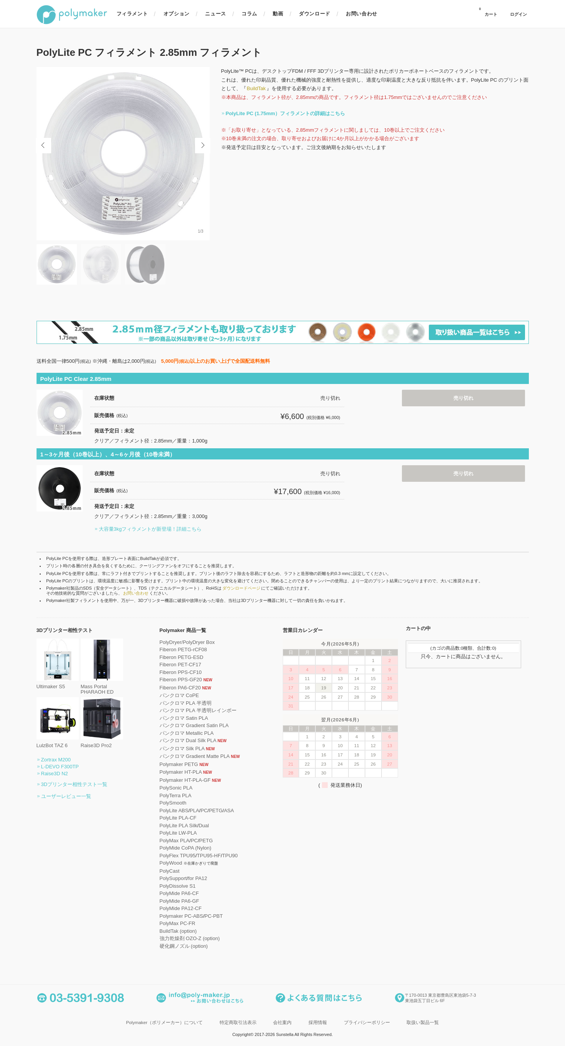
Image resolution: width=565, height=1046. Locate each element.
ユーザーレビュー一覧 (66, 796)
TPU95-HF (209, 855)
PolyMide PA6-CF (179, 893)
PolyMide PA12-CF (181, 908)
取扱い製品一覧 (423, 1022)
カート (488, 12)
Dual (203, 825)
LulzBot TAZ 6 (58, 742)
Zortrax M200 (56, 760)
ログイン (518, 14)
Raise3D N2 (54, 773)
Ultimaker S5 (58, 683)
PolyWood (171, 863)
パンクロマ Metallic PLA (187, 733)
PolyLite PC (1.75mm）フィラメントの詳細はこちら (285, 113)
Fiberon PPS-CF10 (181, 672)
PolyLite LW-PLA (178, 833)
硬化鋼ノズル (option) (184, 946)
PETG (215, 810)
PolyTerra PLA (176, 795)
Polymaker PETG (179, 764)
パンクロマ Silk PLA (182, 748)
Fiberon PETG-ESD (181, 657)
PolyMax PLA (175, 840)
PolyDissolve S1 (178, 886)
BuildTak (256, 88)
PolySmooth (173, 803)
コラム (249, 13)
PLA (194, 810)
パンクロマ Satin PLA (184, 718)
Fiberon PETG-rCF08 (183, 649)
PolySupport (173, 878)
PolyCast (170, 871)
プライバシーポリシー (367, 1022)
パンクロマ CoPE (179, 695)
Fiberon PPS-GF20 (181, 679)
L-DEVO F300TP (60, 766)
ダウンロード (314, 13)
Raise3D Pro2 (102, 742)
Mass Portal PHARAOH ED (102, 686)
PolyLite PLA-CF (178, 818)
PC (203, 810)
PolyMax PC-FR (177, 923)
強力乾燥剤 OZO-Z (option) (190, 938)
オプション (176, 13)
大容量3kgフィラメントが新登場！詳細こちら (150, 529)
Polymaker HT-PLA (181, 772)
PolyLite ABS (174, 810)
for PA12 (197, 878)
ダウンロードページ (241, 588)
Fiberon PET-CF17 (180, 664)
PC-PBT (214, 916)
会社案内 (282, 1022)
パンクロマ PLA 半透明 (186, 703)
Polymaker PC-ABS (181, 916)
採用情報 (317, 1022)
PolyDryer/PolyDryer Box (187, 642)
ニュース (215, 13)
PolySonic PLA (176, 788)
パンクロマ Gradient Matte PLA (195, 756)
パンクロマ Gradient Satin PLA (194, 725)
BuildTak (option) (178, 931)
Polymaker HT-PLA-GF (185, 780)
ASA (229, 810)
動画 (278, 13)
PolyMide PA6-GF (179, 901)
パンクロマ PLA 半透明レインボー (198, 710)
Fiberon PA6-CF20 (180, 688)
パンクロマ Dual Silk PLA (188, 740)
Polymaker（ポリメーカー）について (164, 1022)
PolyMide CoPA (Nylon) (186, 848)
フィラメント (132, 13)
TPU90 (230, 855)
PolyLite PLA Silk (178, 825)
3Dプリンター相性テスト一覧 (74, 784)
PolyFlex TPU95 (178, 855)
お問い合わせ (361, 13)
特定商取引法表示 (238, 1022)
